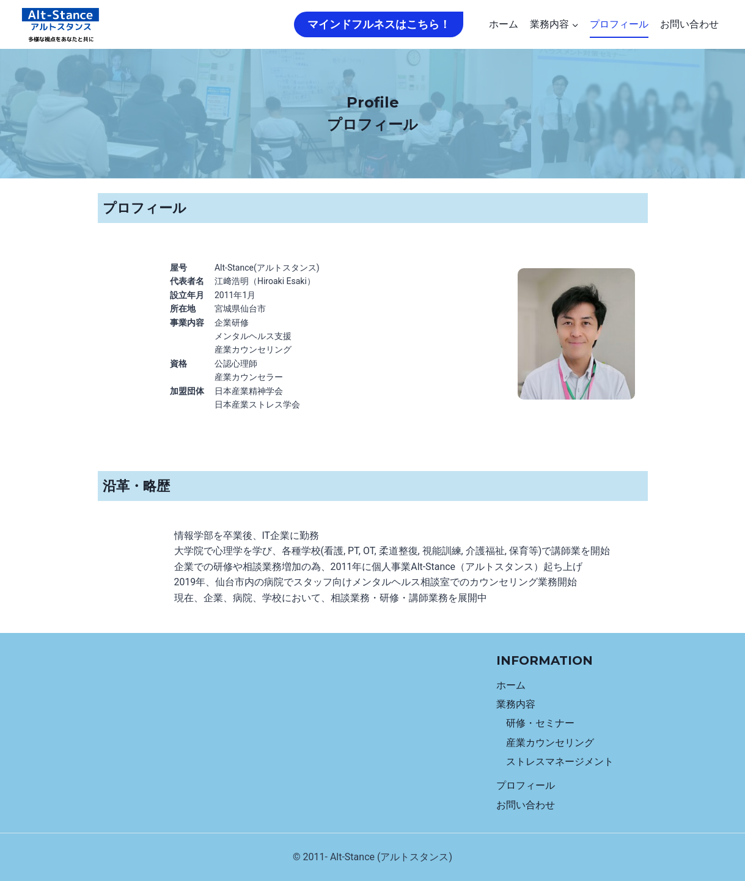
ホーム (503, 24)
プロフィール (619, 24)
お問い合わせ (689, 24)
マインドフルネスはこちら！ (378, 24)
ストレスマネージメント (560, 760)
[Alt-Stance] (60, 25)
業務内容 (515, 701)
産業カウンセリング (550, 741)
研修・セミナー (540, 721)
